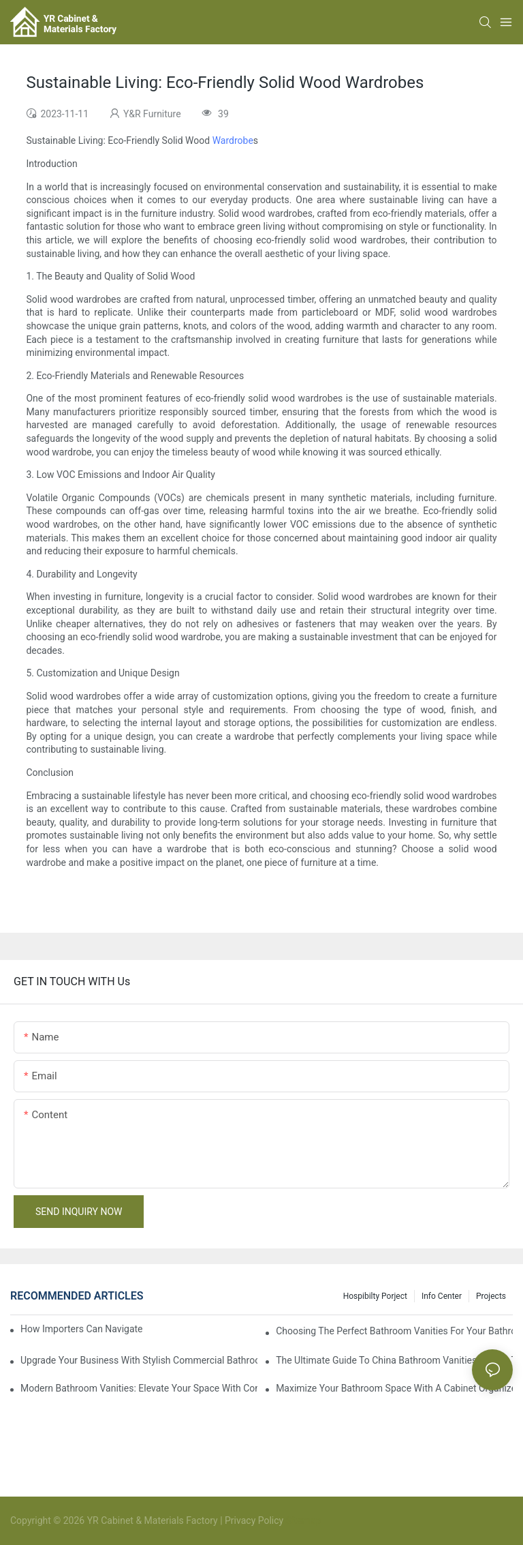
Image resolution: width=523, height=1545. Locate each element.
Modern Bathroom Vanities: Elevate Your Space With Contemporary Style (138, 1388)
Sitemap (302, 1520)
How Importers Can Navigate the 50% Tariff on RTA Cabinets (81, 1328)
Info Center (442, 1296)
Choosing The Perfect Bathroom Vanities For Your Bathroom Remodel (394, 1330)
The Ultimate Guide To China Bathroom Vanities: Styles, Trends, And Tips (394, 1360)
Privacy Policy (254, 1520)
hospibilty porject (375, 1296)
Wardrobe (232, 140)
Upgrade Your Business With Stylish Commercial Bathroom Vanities (138, 1360)
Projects (491, 1296)
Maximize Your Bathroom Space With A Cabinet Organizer (394, 1388)
